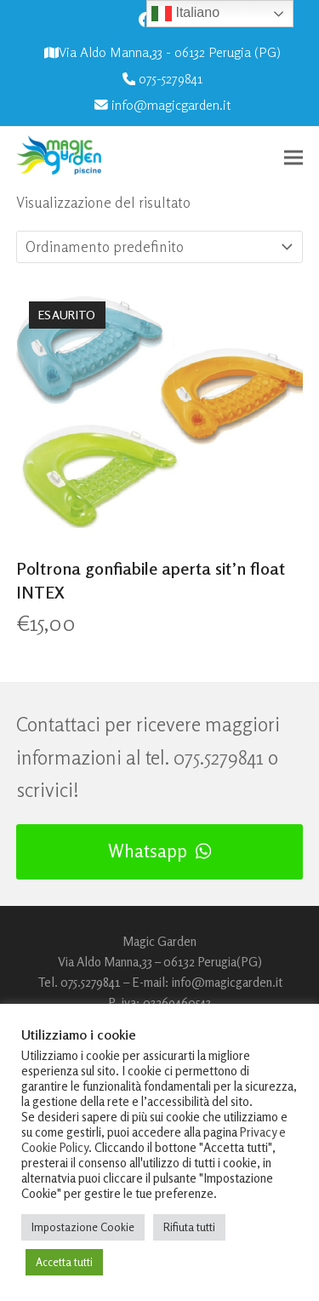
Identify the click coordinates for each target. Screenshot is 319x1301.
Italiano (185, 13)
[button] (293, 157)
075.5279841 (219, 757)
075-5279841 (170, 79)
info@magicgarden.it (171, 105)
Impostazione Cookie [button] (82, 1227)
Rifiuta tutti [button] (189, 1227)
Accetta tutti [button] (64, 1262)
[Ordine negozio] (124, 247)
